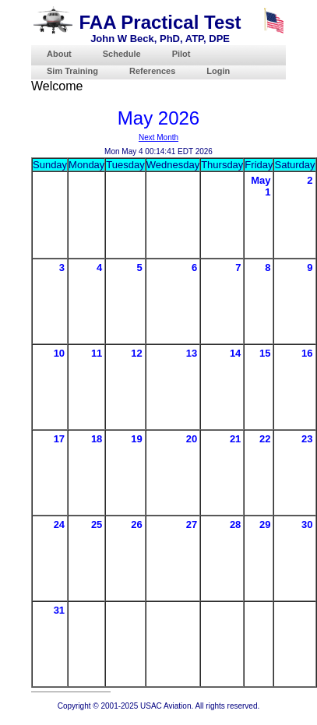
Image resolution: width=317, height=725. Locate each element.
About (59, 53)
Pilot (181, 53)
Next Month (158, 137)
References (152, 71)
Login (218, 71)
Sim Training (72, 71)
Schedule (122, 53)
